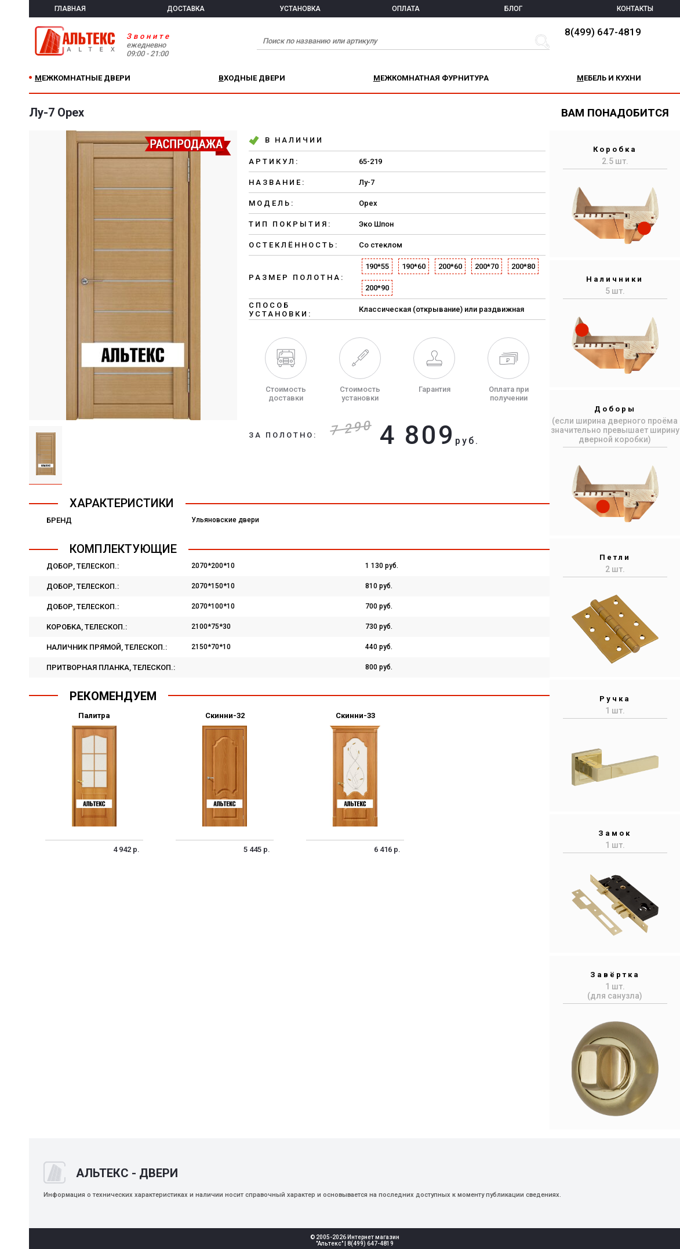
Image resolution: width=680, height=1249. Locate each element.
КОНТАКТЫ (635, 9)
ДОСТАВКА (186, 9)
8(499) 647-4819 (603, 32)
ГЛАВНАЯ (70, 9)
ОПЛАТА (406, 9)
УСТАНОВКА (300, 9)
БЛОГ (513, 9)
